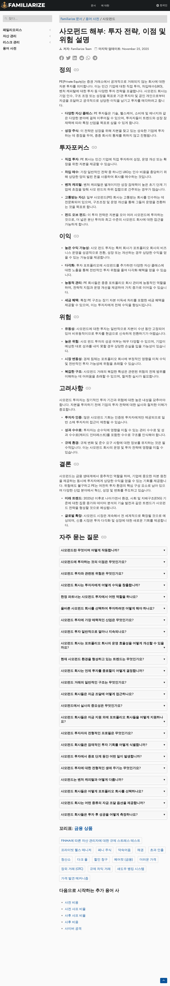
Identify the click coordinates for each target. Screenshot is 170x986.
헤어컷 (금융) (123, 859)
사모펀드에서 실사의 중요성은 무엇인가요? (91, 705)
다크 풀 (82, 859)
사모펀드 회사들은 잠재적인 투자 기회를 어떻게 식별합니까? (104, 744)
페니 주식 (105, 850)
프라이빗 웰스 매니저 (76, 850)
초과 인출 (157, 850)
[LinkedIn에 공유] (76, 57)
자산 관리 (9, 36)
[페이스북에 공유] (62, 57)
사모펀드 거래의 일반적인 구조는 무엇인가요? (93, 682)
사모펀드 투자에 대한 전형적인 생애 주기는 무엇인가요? (101, 768)
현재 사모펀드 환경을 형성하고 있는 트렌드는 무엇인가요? (102, 659)
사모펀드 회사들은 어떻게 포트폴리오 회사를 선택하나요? (102, 791)
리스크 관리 (11, 42)
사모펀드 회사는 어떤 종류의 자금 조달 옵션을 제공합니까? (103, 803)
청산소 (66, 859)
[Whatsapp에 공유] (89, 57)
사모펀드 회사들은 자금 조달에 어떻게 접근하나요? (97, 694)
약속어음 (124, 850)
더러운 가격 (148, 859)
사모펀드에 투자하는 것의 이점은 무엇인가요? (93, 562)
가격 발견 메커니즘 (74, 878)
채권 (140, 850)
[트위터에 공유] (69, 57)
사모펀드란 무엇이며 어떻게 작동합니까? (90, 550)
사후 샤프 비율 (75, 915)
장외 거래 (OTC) (72, 869)
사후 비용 (71, 922)
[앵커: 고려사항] (88, 388)
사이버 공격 (73, 928)
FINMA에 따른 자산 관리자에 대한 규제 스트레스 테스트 (100, 840)
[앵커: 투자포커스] (94, 147)
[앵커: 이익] (76, 236)
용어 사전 (9, 48)
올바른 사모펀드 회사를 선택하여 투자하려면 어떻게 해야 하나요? (107, 608)
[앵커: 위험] (76, 317)
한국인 (161, 5)
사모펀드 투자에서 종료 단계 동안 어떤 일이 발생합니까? (101, 756)
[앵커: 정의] (76, 70)
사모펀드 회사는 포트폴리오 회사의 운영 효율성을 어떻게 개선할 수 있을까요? (112, 645)
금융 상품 (83, 828)
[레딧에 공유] (82, 57)
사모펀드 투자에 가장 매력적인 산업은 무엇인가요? (97, 620)
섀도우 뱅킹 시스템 (130, 869)
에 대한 (105, 5)
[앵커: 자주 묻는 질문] (104, 537)
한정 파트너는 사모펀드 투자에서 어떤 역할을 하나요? (99, 596)
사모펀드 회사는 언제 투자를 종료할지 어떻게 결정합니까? (102, 670)
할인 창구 (101, 859)
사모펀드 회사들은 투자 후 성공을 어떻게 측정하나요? (99, 814)
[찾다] (27, 18)
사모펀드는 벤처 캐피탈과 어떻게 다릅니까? (92, 779)
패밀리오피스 (12, 30)
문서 (93, 5)
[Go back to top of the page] (163, 980)
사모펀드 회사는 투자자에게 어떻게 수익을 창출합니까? (100, 585)
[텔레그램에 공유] (96, 57)
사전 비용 (71, 902)
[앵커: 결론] (76, 464)
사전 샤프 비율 (75, 909)
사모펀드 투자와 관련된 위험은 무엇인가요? (92, 573)
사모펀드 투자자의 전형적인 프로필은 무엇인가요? (97, 733)
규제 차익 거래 (100, 869)
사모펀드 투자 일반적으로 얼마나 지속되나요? (93, 631)
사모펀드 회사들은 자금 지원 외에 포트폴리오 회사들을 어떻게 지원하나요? (112, 719)
